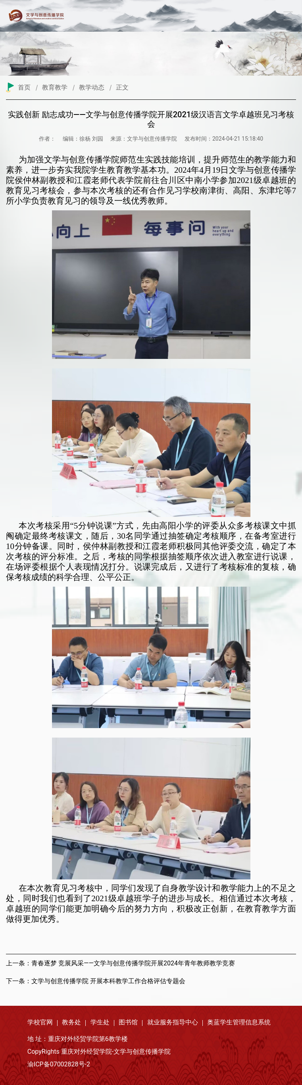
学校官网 (40, 1022)
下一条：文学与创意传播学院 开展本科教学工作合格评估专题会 (95, 981)
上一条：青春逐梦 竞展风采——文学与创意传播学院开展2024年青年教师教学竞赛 (120, 963)
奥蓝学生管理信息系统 (239, 1022)
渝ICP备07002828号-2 (58, 1064)
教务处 (71, 1022)
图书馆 (128, 1022)
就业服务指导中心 (172, 1022)
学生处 (100, 1022)
